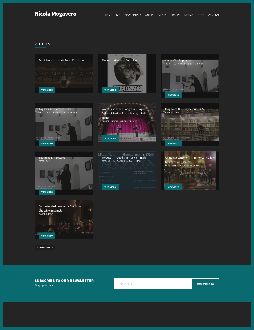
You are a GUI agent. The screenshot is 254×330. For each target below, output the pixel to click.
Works (149, 15)
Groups (175, 15)
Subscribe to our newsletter (64, 280)
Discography (133, 15)
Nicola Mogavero (55, 13)
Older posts (45, 247)
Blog (201, 15)
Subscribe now (205, 284)
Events (162, 15)
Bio (118, 15)
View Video (47, 89)
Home (108, 15)
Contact (213, 15)
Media (188, 15)
